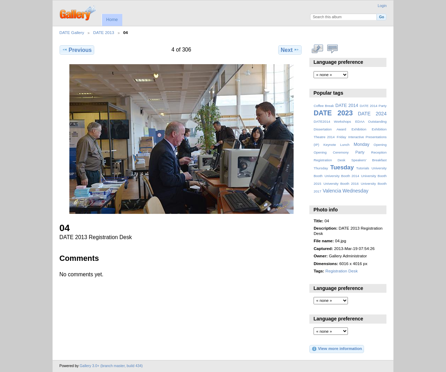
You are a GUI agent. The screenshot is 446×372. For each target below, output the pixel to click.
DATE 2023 (333, 113)
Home (112, 19)
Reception (378, 152)
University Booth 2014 (341, 176)
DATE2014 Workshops (332, 121)
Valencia (332, 191)
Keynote (329, 145)
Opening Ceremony (331, 152)
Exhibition (358, 129)
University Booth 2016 (340, 183)
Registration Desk (329, 160)
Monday (362, 144)
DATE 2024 (372, 113)
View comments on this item (332, 49)
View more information (336, 349)
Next (290, 50)
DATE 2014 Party (373, 106)
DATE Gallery (72, 32)
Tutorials (362, 168)
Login (382, 6)
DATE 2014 (346, 105)
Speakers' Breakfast (369, 160)
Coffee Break (324, 106)
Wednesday (356, 191)
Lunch (345, 145)
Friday (341, 137)
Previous (77, 50)
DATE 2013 (103, 32)
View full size (317, 49)
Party (359, 152)
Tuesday (342, 167)
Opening (379, 145)
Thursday (321, 168)
